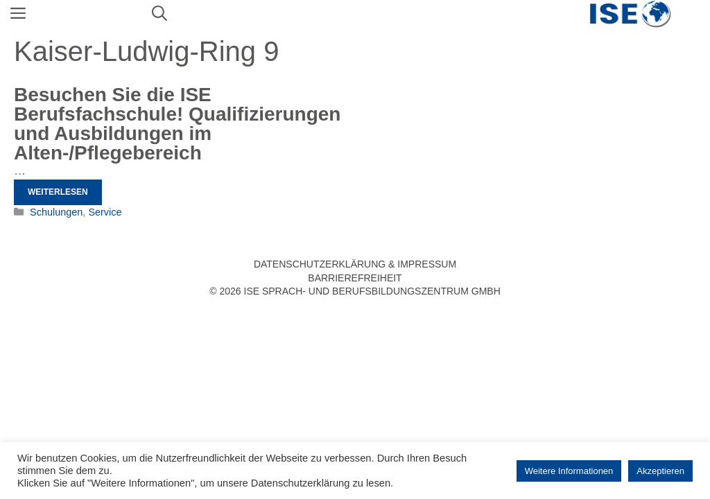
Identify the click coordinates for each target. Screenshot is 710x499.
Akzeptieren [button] (660, 471)
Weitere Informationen (569, 471)
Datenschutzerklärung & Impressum (355, 264)
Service (104, 212)
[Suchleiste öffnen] (159, 14)
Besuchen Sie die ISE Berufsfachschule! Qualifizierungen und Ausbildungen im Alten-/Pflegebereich (177, 124)
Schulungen (56, 212)
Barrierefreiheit (354, 277)
